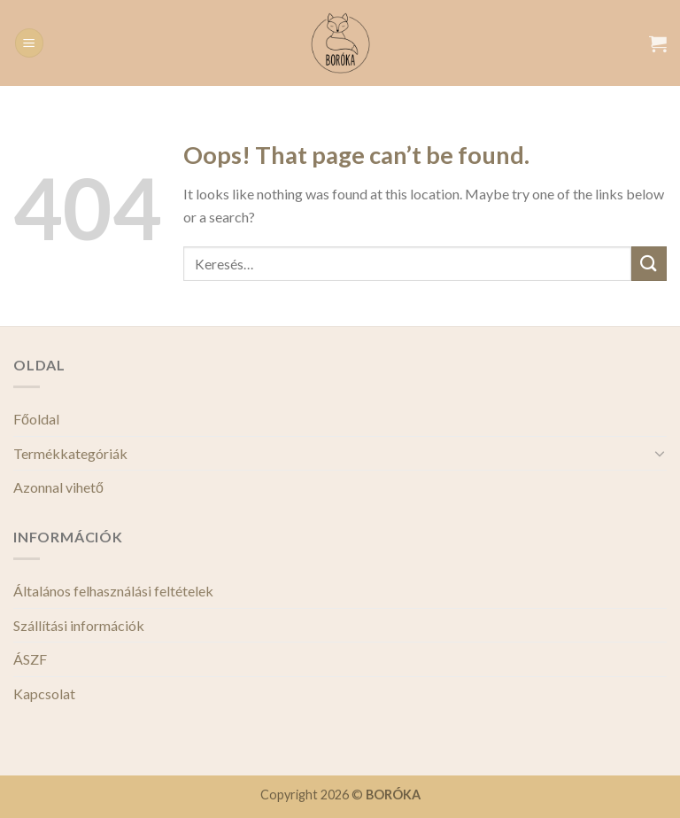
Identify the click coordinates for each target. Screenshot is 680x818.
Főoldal (36, 418)
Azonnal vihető (58, 487)
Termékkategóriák (70, 453)
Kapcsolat (44, 693)
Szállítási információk (78, 625)
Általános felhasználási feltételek (113, 590)
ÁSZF (30, 659)
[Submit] (649, 263)
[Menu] (29, 43)
